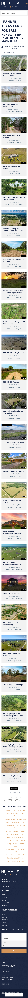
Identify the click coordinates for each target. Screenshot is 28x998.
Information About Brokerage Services (10, 992)
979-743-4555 (5, 886)
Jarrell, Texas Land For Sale (15, 837)
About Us (4, 897)
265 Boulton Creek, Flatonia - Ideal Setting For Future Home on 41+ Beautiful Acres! (13, 292)
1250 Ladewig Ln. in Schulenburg (10, 624)
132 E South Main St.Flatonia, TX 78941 (8, 966)
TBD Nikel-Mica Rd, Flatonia (14, 353)
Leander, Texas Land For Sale (15, 840)
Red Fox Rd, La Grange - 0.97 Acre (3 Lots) (14, 323)
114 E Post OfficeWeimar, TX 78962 (7, 978)
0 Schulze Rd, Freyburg (12, 594)
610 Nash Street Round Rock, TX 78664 (12, 74)
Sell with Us (5, 905)
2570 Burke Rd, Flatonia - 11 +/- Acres (13, 261)
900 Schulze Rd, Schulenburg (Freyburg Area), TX (12, 532)
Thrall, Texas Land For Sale (15, 858)
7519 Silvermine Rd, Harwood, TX (10, 105)
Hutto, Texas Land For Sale (15, 834)
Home (3, 895)
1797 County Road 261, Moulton (11, 655)
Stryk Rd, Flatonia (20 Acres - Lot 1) (13, 501)
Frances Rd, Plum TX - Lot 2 (13, 442)
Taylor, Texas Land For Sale (15, 855)
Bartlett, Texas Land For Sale (15, 810)
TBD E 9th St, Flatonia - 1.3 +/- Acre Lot (13, 412)
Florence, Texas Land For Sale (15, 822)
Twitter (3, 922)
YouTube (4, 917)
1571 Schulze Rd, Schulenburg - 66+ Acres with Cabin (12, 563)
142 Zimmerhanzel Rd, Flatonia (11, 168)
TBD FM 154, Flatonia (11, 382)
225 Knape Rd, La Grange (12, 776)
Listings (3, 900)
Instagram (4, 920)
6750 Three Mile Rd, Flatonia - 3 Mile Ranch (14, 199)
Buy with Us (5, 903)
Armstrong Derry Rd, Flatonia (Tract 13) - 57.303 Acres (13, 230)
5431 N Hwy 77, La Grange (13, 685)
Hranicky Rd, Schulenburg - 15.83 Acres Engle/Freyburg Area (13, 746)
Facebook (4, 914)
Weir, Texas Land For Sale (15, 861)
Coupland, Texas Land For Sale (15, 819)
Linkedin (4, 925)
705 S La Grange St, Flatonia (13, 471)
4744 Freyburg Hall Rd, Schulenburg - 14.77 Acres (13, 715)
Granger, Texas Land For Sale (15, 831)
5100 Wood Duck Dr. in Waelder (11, 137)
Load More (14, 788)
